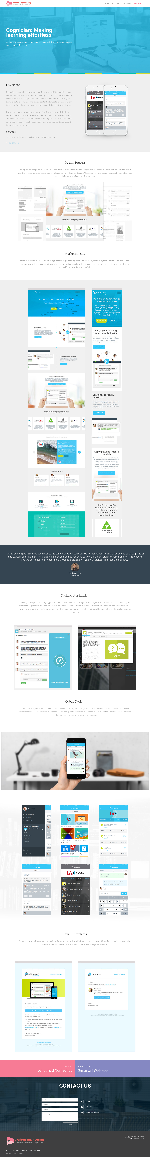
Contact (137, 3)
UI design (11, 137)
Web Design (21, 137)
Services (115, 3)
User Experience (48, 137)
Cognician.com (12, 143)
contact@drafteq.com (136, 1139)
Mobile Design (34, 137)
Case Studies (127, 3)
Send (70, 1125)
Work (107, 3)
